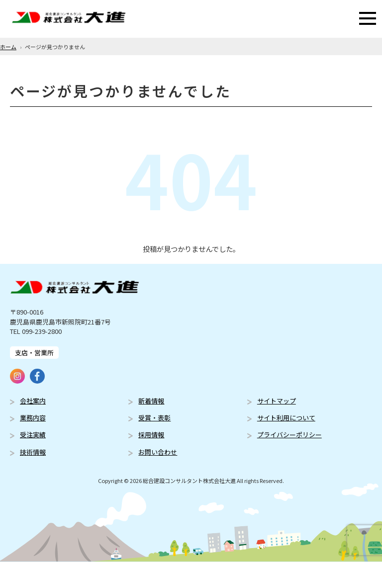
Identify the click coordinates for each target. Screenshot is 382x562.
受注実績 (33, 434)
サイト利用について (286, 417)
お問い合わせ (157, 452)
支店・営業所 (34, 352)
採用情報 (151, 434)
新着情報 (151, 400)
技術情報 (33, 452)
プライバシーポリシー (289, 434)
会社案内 (33, 400)
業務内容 (33, 417)
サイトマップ (276, 400)
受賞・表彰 (154, 417)
